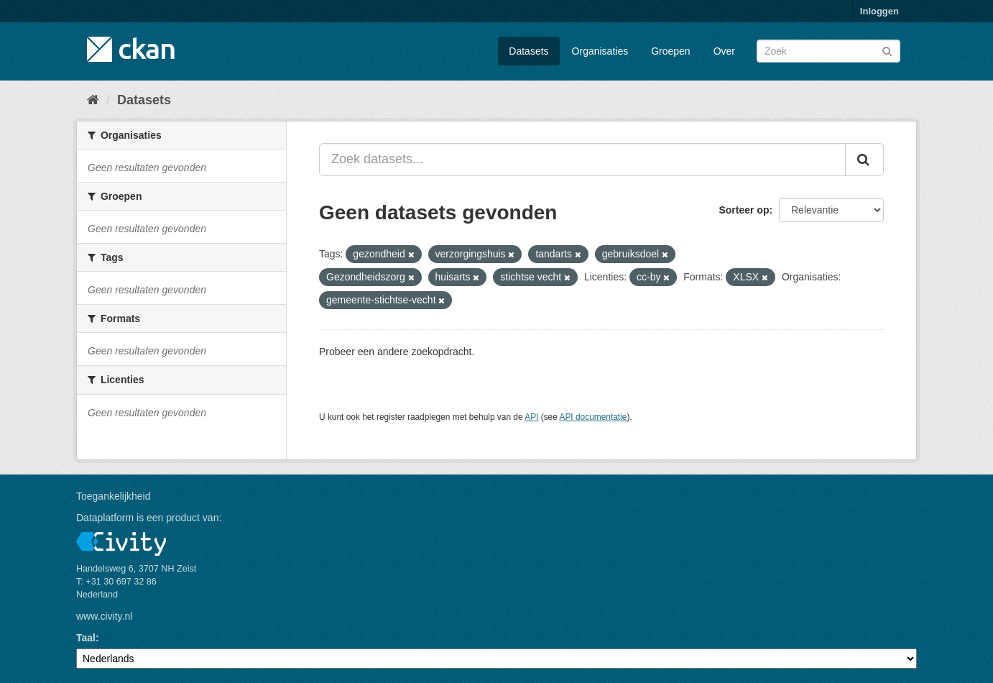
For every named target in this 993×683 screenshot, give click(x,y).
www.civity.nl (104, 616)
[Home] (93, 100)
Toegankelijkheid (113, 496)
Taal (86, 637)
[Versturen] (887, 50)
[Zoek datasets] (828, 51)
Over (724, 51)
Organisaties (600, 51)
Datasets (528, 51)
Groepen (670, 51)
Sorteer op (744, 210)
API (531, 417)
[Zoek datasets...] (582, 159)
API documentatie (593, 417)
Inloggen (879, 11)
